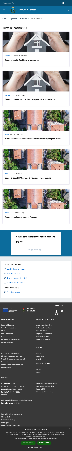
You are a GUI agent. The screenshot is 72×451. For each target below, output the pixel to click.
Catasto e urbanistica (43, 336)
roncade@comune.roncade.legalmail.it (18, 400)
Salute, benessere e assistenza (12, 364)
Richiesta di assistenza (44, 392)
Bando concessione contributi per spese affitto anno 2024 (30, 99)
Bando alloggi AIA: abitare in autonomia (22, 60)
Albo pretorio (6, 417)
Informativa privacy (8, 419)
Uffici (3, 330)
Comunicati (40, 356)
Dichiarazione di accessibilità (11, 425)
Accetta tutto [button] (28, 443)
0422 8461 (17, 403)
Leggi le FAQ (40, 389)
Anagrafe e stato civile (44, 325)
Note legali (5, 422)
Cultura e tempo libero (44, 328)
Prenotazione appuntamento (46, 383)
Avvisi (7, 134)
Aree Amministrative (8, 328)
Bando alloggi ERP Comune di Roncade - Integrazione (28, 177)
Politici (3, 336)
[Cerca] (68, 10)
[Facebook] (56, 311)
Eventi (38, 372)
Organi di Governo (7, 325)
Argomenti (13, 18)
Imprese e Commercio (44, 333)
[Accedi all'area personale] (63, 3)
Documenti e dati (7, 342)
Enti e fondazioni (7, 333)
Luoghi (38, 369)
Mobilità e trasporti (43, 339)
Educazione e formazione (10, 353)
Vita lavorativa (41, 330)
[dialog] (36, 439)
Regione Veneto (8, 3)
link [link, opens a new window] (55, 439)
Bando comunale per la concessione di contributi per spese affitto (33, 138)
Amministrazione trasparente (11, 414)
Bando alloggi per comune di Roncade (21, 217)
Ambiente (4, 362)
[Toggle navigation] (4, 9)
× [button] (69, 429)
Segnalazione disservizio (45, 386)
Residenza (23, 18)
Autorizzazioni (6, 367)
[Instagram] (56, 314)
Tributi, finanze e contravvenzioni (13, 359)
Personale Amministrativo (10, 339)
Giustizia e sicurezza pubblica (11, 356)
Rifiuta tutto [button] (44, 443)
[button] (36, 448)
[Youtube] (62, 311)
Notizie (7, 56)
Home (4, 18)
